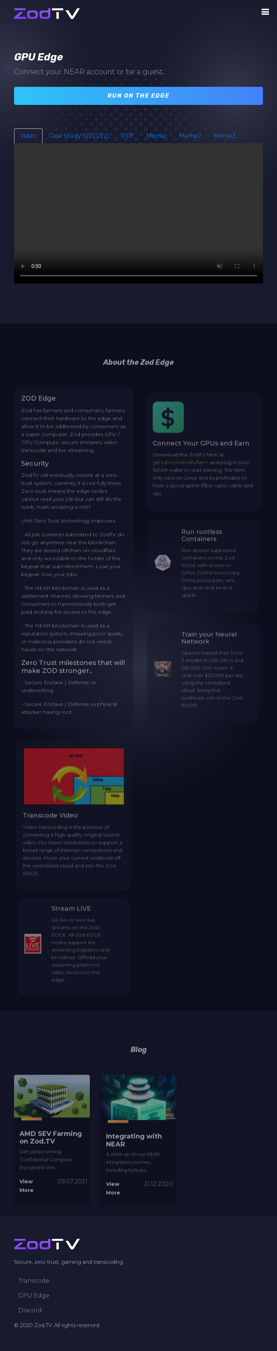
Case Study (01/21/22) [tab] (79, 136)
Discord (30, 1310)
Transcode (33, 1281)
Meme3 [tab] (225, 136)
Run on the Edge (138, 96)
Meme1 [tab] (156, 136)
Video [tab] (28, 136)
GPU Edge (33, 1296)
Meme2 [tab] (190, 136)
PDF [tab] (128, 136)
